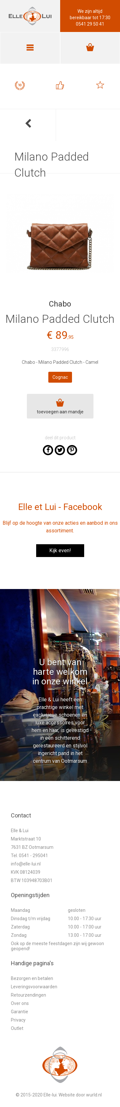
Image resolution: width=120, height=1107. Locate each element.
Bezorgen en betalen (32, 978)
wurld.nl (94, 1094)
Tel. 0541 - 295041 (29, 855)
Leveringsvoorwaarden (34, 986)
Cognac (60, 377)
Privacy (18, 1020)
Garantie (19, 1011)
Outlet (17, 1028)
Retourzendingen (28, 995)
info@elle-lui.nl (26, 863)
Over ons (20, 1003)
